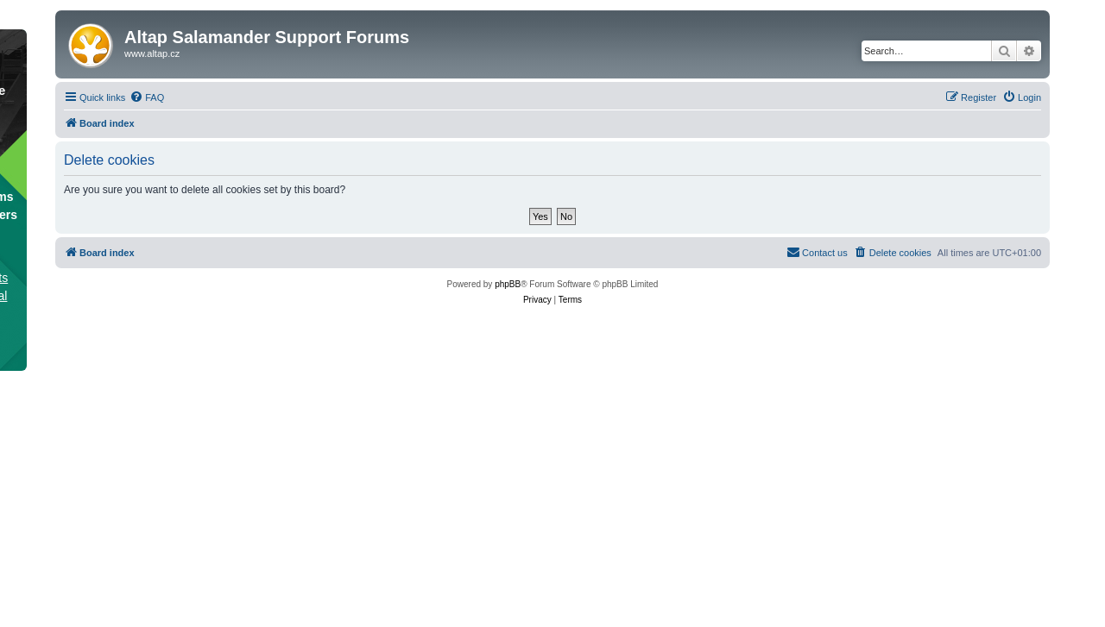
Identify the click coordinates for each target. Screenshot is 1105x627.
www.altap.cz (152, 53)
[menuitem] (146, 97)
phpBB (508, 284)
